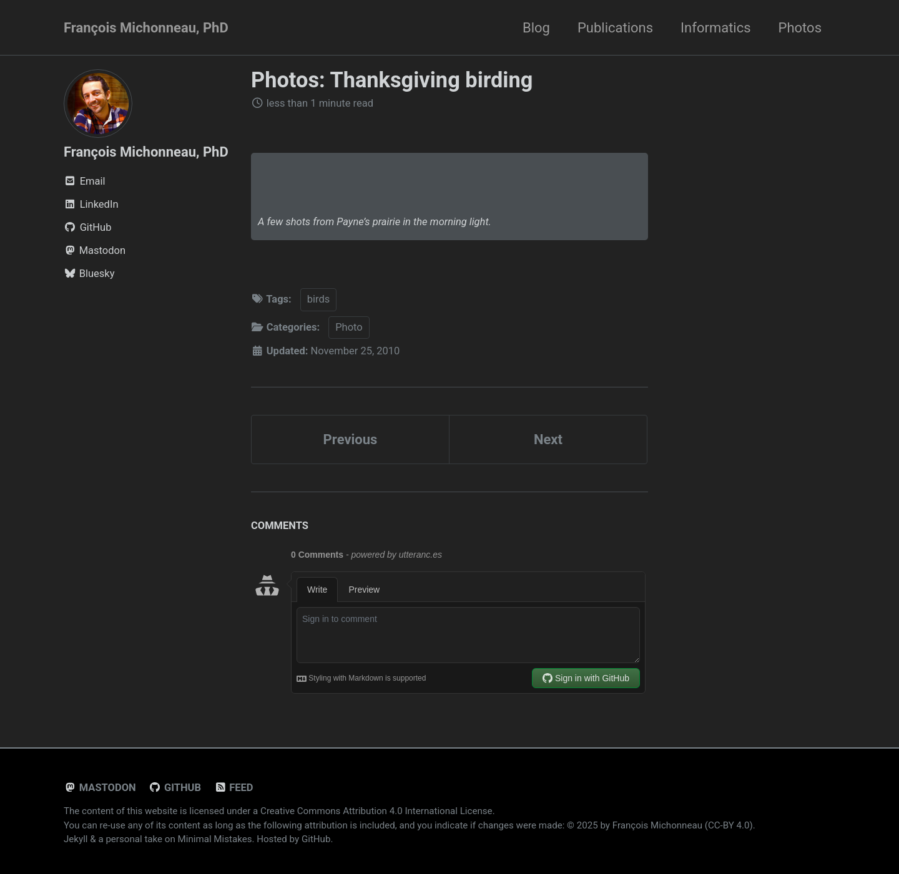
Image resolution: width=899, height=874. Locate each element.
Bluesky (89, 273)
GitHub (175, 788)
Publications (615, 28)
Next (548, 439)
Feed (233, 788)
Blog (536, 28)
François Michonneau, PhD (146, 28)
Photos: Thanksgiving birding (392, 79)
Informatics (715, 28)
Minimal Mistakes (215, 839)
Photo (349, 327)
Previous (350, 439)
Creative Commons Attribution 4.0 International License (376, 811)
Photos (800, 28)
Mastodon (94, 250)
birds (318, 299)
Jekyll (76, 839)
